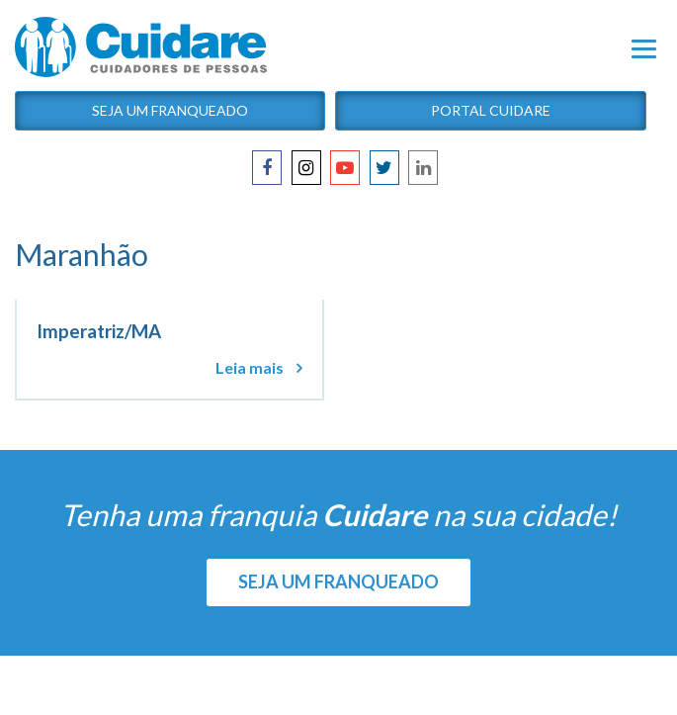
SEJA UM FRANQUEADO (338, 581)
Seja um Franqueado (170, 110)
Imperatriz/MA (99, 331)
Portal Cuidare (490, 110)
